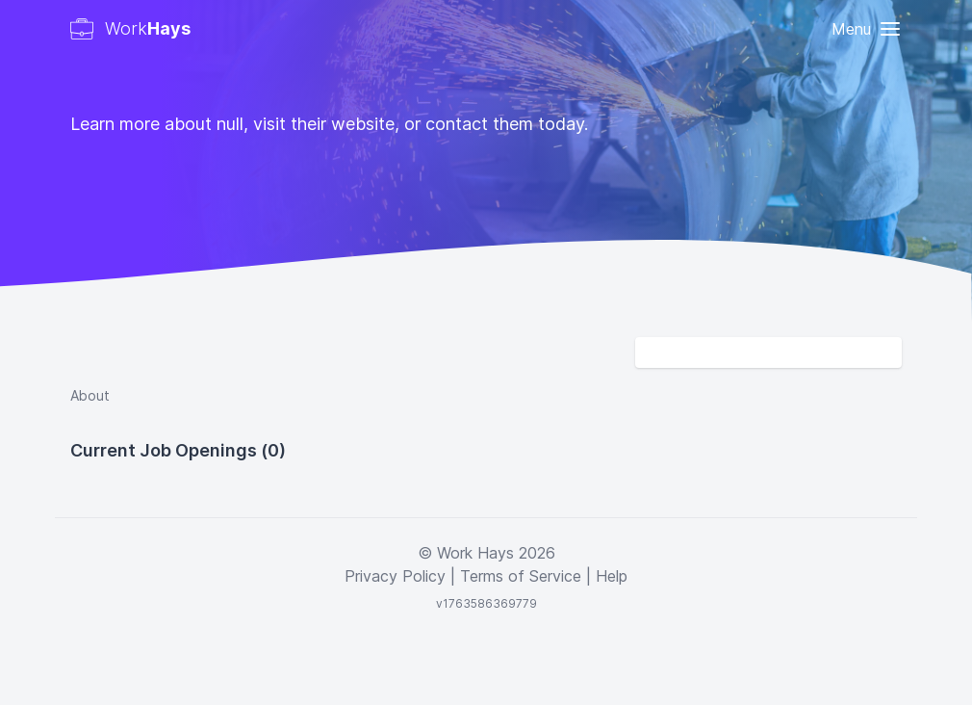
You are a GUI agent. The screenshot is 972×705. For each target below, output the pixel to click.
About (90, 395)
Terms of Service (520, 576)
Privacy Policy (395, 576)
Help (611, 576)
